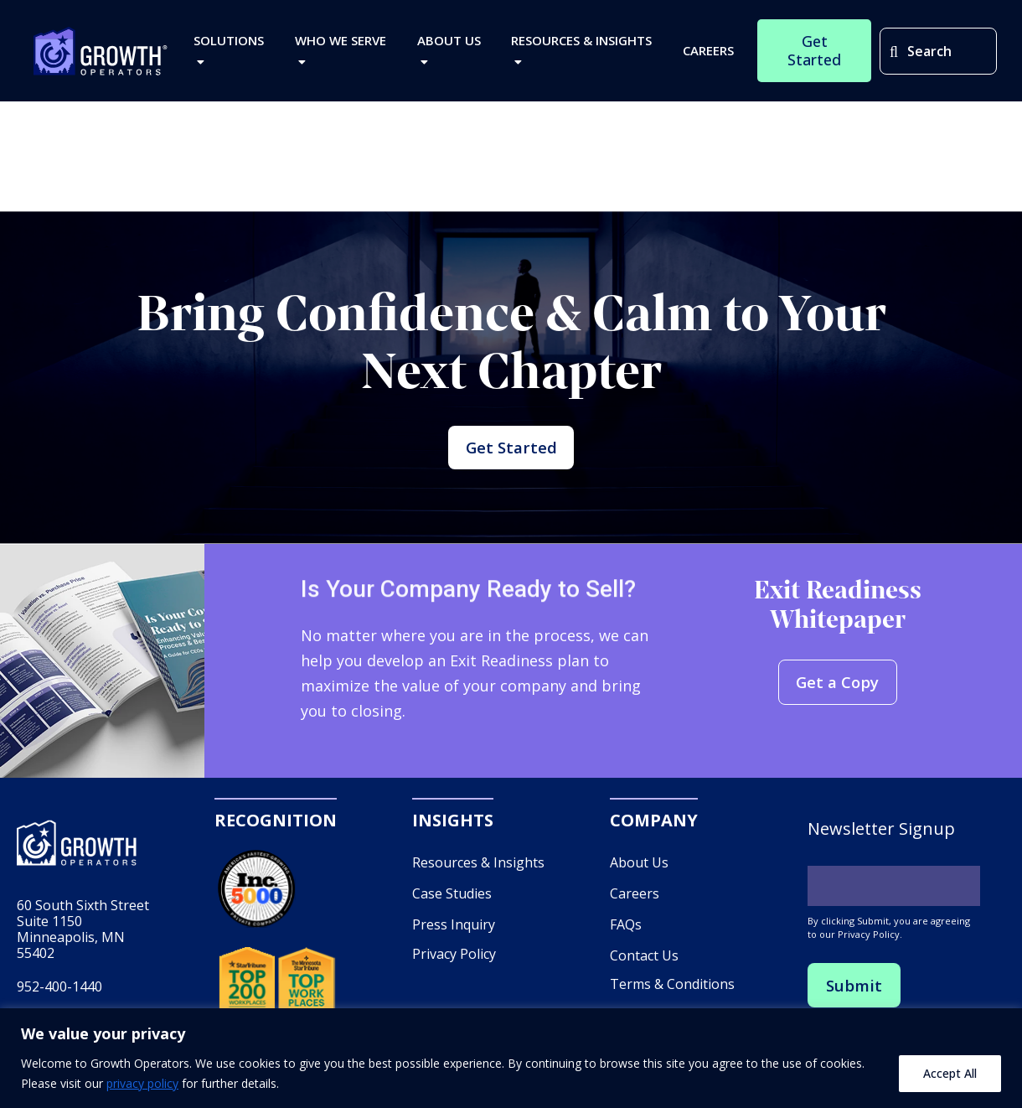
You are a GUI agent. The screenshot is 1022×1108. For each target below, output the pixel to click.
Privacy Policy (454, 975)
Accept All (950, 1073)
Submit (855, 1007)
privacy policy (142, 1083)
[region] (511, 1058)
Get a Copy (837, 704)
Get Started (511, 458)
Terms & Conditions (672, 1006)
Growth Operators (101, 55)
